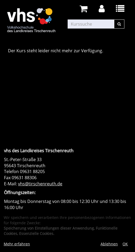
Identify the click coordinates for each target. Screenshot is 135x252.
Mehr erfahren (17, 243)
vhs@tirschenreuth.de (40, 184)
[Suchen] (119, 24)
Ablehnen (109, 243)
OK (125, 243)
